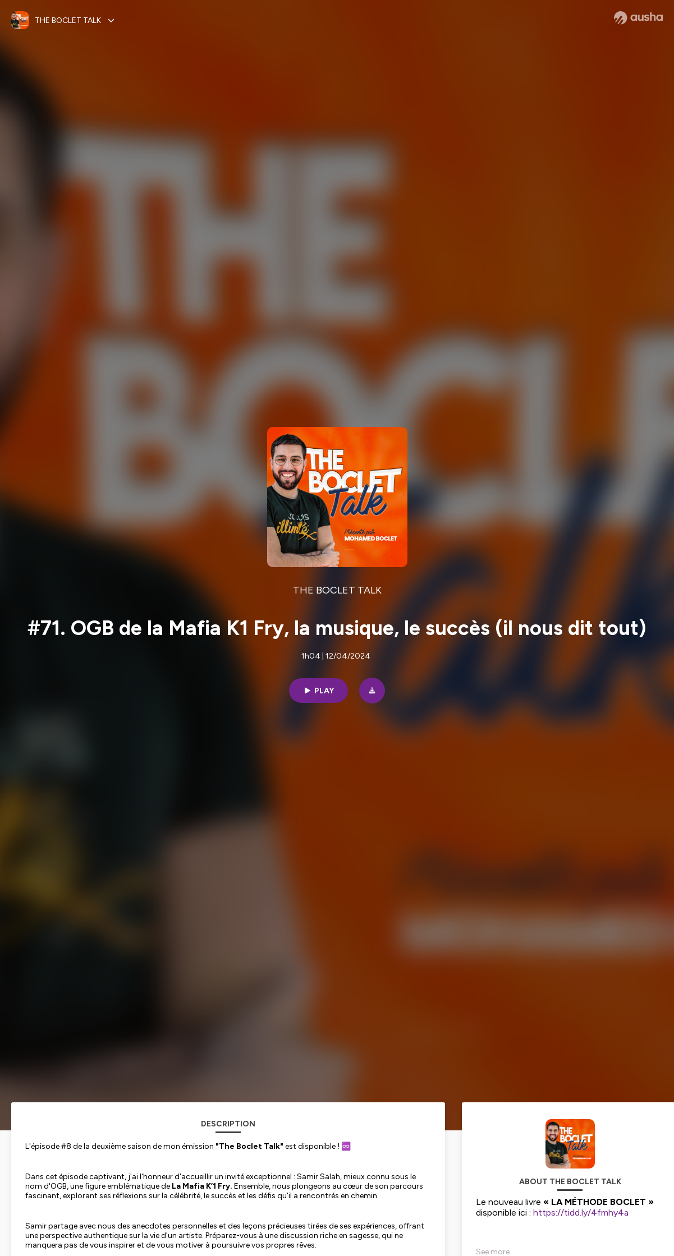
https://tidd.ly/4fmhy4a (581, 1212)
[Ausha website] (638, 18)
